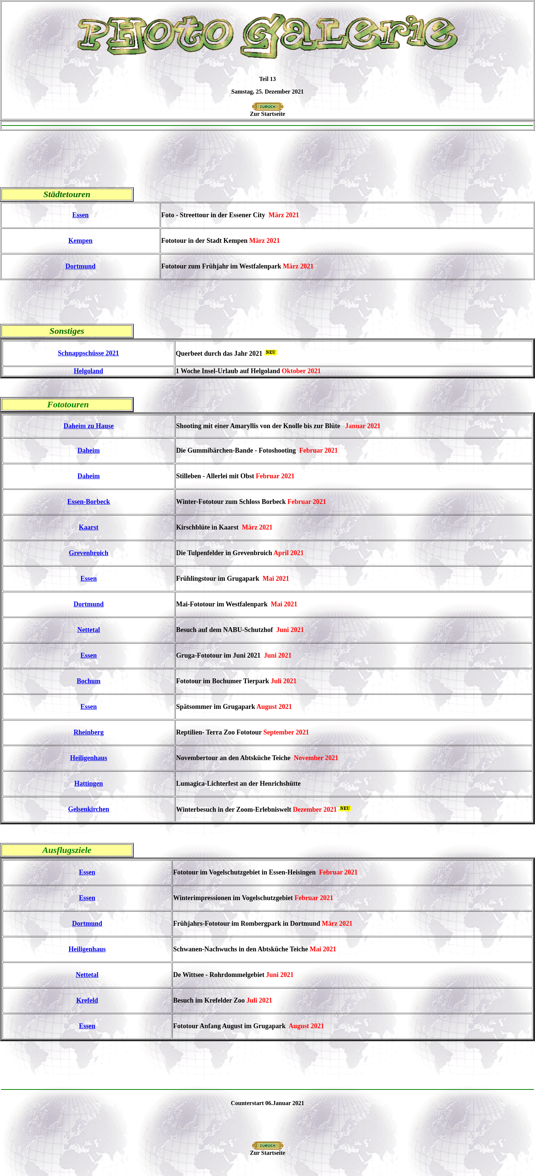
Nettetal (88, 629)
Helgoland (88, 371)
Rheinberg (89, 732)
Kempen (80, 240)
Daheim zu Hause (89, 426)
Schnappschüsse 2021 (88, 353)
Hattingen (88, 783)
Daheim (89, 450)
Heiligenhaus (88, 758)
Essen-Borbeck (88, 501)
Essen (80, 215)
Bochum (88, 681)
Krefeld (87, 1000)
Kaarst (88, 527)
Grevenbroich (88, 553)
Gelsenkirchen (88, 809)
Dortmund (80, 266)
